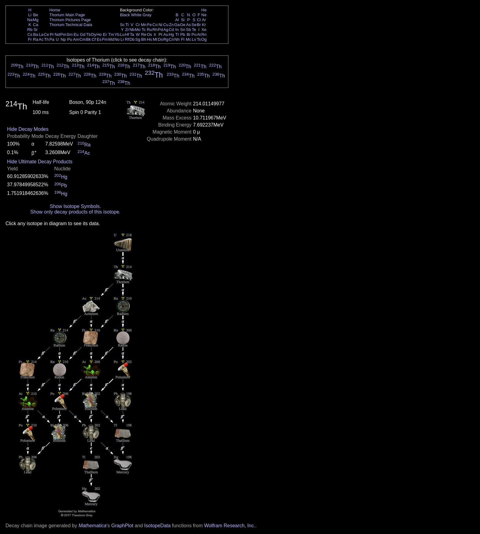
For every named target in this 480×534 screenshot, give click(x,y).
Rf (127, 39)
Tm (111, 34)
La (41, 34)
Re (143, 34)
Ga (177, 24)
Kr (204, 24)
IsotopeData (157, 525)
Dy (93, 34)
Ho (99, 34)
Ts (199, 39)
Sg (137, 39)
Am (76, 39)
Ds (160, 39)
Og (204, 39)
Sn (182, 29)
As (188, 24)
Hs (149, 39)
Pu (69, 39)
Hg (171, 34)
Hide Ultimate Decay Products (39, 161)
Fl (182, 39)
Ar (204, 19)
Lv (194, 39)
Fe (149, 24)
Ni (161, 24)
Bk (88, 39)
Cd (171, 29)
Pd (160, 29)
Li (29, 15)
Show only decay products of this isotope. (75, 211)
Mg (36, 19)
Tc (144, 29)
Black (125, 15)
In (177, 29)
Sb (188, 29)
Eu (75, 34)
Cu (165, 24)
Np (63, 39)
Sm (70, 34)
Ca (35, 24)
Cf (94, 39)
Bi (188, 34)
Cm (83, 39)
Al (177, 19)
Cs (29, 34)
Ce (46, 34)
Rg (165, 39)
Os (149, 34)
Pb (182, 34)
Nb (132, 29)
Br (199, 24)
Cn (171, 39)
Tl (177, 34)
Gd (82, 34)
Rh (155, 29)
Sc (122, 24)
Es (99, 39)
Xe (203, 29)
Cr (138, 24)
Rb (29, 29)
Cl (199, 19)
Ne (204, 15)
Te (194, 29)
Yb (116, 34)
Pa (51, 39)
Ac (41, 39)
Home (54, 10)
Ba (35, 34)
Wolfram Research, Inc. (229, 525)
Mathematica (92, 525)
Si (183, 19)
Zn (171, 24)
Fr (30, 39)
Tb (88, 34)
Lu (122, 34)
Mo (138, 29)
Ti (127, 24)
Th (46, 39)
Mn (144, 24)
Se (194, 24)
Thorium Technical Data (70, 24)
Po (194, 34)
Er (105, 34)
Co (155, 24)
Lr (122, 39)
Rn (204, 34)
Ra (35, 39)
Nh (177, 39)
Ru (149, 29)
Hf (127, 34)
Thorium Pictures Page (70, 19)
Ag (165, 29)
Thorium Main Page (67, 15)
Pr (52, 34)
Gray (147, 15)
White (136, 15)
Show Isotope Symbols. (75, 206)
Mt (155, 39)
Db (132, 39)
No (117, 39)
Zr (127, 29)
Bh (143, 39)
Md (111, 39)
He (204, 10)
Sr (36, 29)
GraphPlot (122, 525)
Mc (188, 39)
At (199, 34)
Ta (132, 34)
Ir (155, 34)
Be (35, 15)
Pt (161, 34)
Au (165, 34)
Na (29, 19)
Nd (57, 34)
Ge (183, 24)
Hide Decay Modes (27, 129)
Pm (63, 34)
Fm (105, 39)
